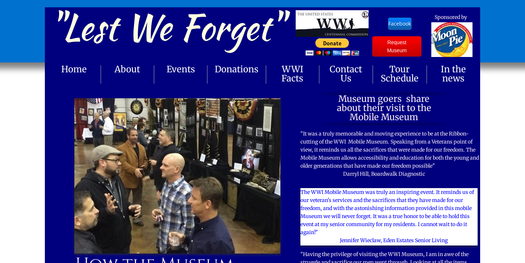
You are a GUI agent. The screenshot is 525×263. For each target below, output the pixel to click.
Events (181, 69)
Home (74, 69)
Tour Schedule (400, 74)
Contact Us (346, 74)
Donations (236, 69)
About (127, 69)
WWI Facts (292, 74)
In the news (453, 74)
